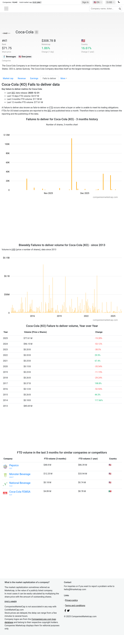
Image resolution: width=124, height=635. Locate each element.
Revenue (22, 78)
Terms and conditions (75, 605)
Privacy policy (71, 600)
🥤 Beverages (9, 56)
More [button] (63, 78)
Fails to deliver (49, 78)
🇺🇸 (97, 2)
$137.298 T (37, 2)
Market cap (8, 78)
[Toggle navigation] (6, 8)
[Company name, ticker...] (105, 8)
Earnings (34, 78)
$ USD (109, 2)
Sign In (85, 2)
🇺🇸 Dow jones (25, 56)
